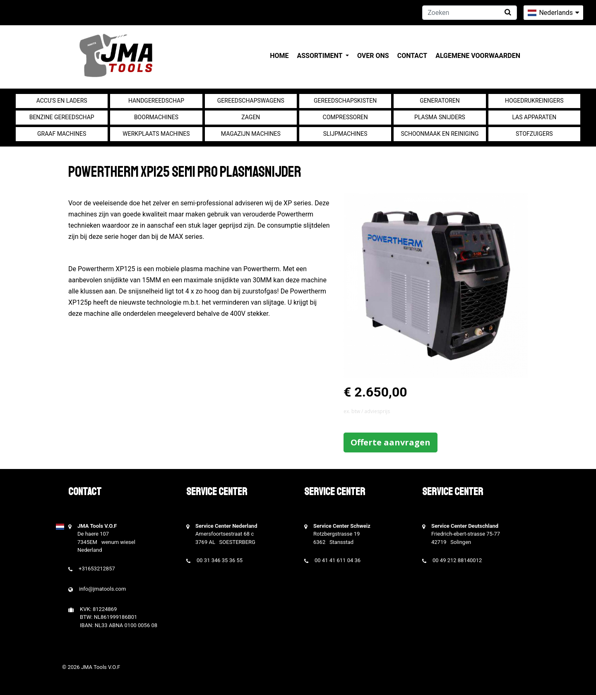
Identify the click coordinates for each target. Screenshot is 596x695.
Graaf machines (61, 133)
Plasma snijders (439, 117)
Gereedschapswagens (250, 100)
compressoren (345, 117)
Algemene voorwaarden (477, 56)
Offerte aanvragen (390, 442)
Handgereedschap (156, 100)
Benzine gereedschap (61, 117)
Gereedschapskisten (345, 100)
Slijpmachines (345, 133)
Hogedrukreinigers (534, 100)
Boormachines (156, 117)
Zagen (250, 117)
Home (279, 56)
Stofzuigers (534, 133)
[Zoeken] (469, 12)
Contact (412, 56)
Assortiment (320, 56)
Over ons (373, 56)
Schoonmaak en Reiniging (439, 133)
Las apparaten (534, 117)
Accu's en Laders (61, 100)
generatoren (440, 100)
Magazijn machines (251, 133)
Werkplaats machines (156, 133)
